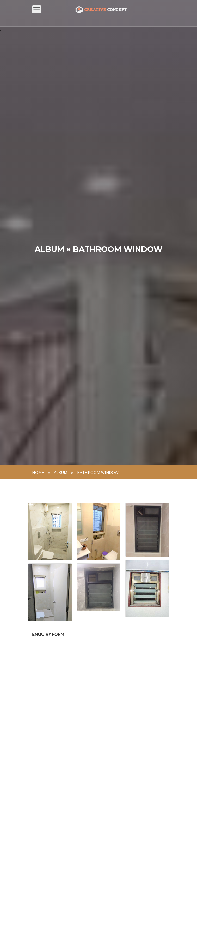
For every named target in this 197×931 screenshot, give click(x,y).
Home (38, 472)
